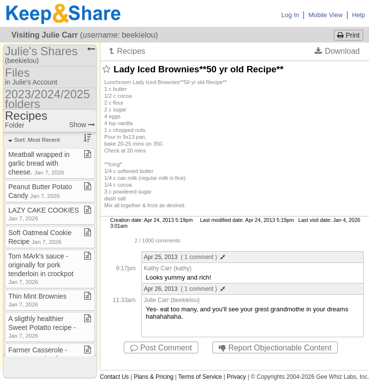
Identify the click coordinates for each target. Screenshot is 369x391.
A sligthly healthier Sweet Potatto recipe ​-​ (42, 327)
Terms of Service (200, 376)
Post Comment (161, 348)
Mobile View (325, 15)
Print (348, 35)
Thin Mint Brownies (37, 299)
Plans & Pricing (153, 376)
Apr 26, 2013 (184, 288)
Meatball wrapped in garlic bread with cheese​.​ (38, 163)
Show (82, 125)
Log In (290, 15)
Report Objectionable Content (275, 348)
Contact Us (114, 376)
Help (358, 15)
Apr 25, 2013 (184, 257)
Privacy (236, 376)
